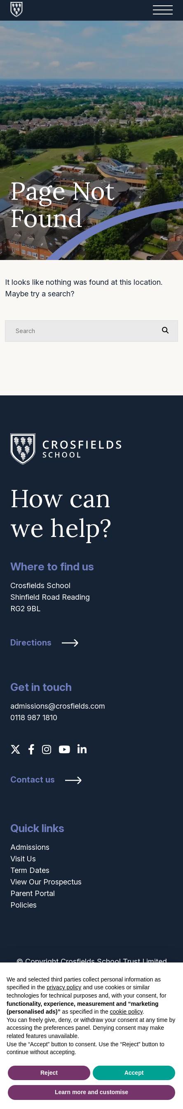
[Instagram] (46, 749)
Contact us (32, 780)
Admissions (29, 847)
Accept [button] (134, 1072)
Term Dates (29, 870)
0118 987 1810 (33, 717)
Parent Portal (32, 893)
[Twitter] (15, 749)
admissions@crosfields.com (57, 706)
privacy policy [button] (64, 987)
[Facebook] (31, 749)
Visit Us (23, 858)
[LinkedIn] (82, 749)
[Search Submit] (165, 330)
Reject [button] (49, 1072)
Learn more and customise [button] (91, 1092)
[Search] (83, 331)
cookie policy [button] (126, 1011)
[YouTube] (64, 749)
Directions (31, 642)
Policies (23, 905)
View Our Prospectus (46, 881)
